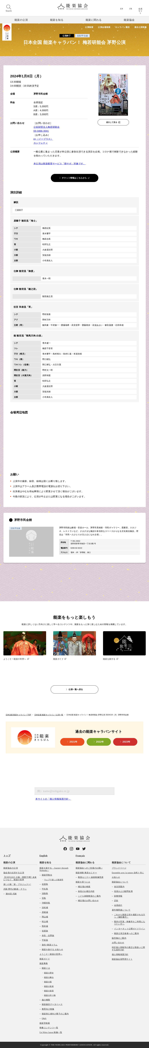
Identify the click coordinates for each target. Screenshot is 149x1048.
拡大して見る (111, 122)
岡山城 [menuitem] (45, 917)
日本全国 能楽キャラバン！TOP (18, 715)
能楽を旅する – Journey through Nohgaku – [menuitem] (54, 869)
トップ (7, 855)
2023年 (126, 742)
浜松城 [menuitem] (45, 908)
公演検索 (89, 27)
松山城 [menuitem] (45, 921)
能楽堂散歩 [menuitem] (47, 875)
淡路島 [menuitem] (45, 893)
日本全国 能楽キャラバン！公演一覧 (48, 715)
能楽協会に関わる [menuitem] (85, 862)
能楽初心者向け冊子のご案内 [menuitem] (55, 1014)
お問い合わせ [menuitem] (118, 943)
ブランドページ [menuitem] (119, 868)
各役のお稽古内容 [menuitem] (86, 891)
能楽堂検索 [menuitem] (45, 1023)
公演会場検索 (104, 27)
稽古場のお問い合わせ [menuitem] (88, 901)
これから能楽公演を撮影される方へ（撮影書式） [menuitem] (129, 916)
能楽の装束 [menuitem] (49, 986)
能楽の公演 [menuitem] (9, 862)
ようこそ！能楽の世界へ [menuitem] (51, 954)
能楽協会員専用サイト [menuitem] (122, 959)
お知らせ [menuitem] (116, 877)
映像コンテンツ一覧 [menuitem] (49, 1028)
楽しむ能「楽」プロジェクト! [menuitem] (17, 884)
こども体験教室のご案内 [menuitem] (89, 896)
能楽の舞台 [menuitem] (49, 977)
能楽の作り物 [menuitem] (50, 995)
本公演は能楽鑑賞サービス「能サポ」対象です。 (60, 163)
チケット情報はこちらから (74, 178)
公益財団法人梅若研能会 (47, 127)
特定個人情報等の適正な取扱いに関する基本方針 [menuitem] (128, 948)
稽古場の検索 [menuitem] (84, 887)
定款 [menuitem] (116, 901)
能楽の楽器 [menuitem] (49, 991)
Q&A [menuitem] (44, 1018)
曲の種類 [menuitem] (46, 1000)
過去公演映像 (140, 27)
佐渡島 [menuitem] (45, 884)
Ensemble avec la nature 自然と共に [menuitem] (128, 873)
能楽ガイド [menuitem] (45, 959)
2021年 (73, 742)
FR (131, 9)
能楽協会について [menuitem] (121, 862)
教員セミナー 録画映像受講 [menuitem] (90, 877)
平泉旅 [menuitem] (45, 940)
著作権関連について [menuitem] (121, 910)
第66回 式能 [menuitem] (11, 894)
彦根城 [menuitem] (45, 912)
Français (80, 855)
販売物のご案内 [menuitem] (119, 938)
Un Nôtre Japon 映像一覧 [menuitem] (51, 1032)
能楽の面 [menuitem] (48, 982)
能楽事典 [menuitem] (44, 963)
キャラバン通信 (122, 27)
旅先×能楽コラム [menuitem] (49, 945)
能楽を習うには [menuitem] (83, 882)
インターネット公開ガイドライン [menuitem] (129, 929)
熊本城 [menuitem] (45, 926)
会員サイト (140, 11)
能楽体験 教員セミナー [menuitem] (86, 873)
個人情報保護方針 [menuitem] (120, 954)
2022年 (100, 742)
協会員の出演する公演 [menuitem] (13, 873)
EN (121, 9)
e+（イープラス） (43, 139)
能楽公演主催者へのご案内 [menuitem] (126, 933)
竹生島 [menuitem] (45, 889)
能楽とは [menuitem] (46, 968)
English (44, 855)
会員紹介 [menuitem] (118, 905)
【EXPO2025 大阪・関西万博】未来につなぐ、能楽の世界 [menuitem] (20, 878)
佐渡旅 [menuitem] (45, 931)
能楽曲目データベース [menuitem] (52, 1004)
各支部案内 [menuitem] (119, 887)
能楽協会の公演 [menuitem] (10, 868)
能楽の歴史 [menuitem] (49, 973)
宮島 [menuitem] (44, 898)
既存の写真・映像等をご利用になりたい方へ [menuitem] (129, 923)
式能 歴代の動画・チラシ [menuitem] (15, 889)
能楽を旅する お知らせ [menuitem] (52, 949)
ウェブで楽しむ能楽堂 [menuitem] (53, 880)
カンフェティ (41, 143)
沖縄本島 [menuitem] (46, 903)
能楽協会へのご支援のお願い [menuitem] (89, 868)
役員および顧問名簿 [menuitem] (123, 891)
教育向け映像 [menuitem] (48, 1009)
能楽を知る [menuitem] (45, 862)
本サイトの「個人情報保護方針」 (53, 799)
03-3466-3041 (41, 131)
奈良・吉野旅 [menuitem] (48, 936)
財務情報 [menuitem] (118, 896)
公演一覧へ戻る (75, 689)
